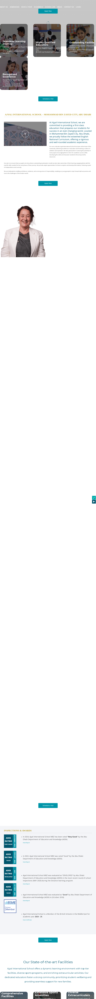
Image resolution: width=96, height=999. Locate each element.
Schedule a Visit (48, 99)
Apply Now (48, 183)
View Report (26, 842)
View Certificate (27, 920)
